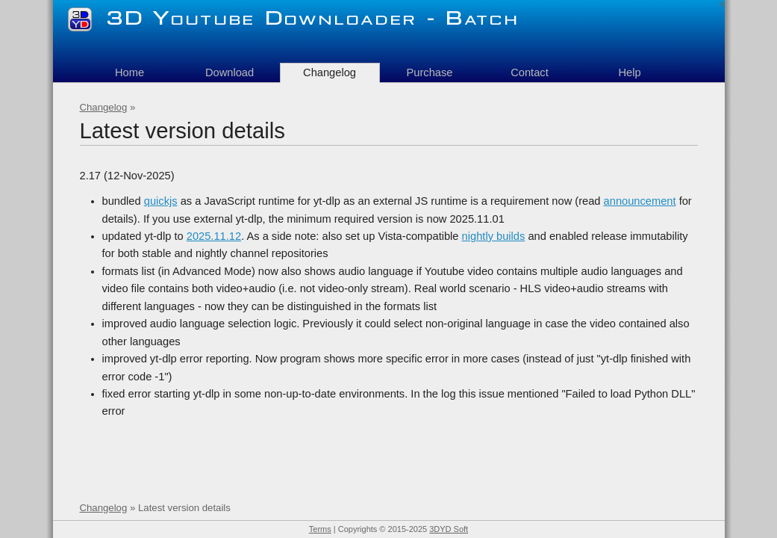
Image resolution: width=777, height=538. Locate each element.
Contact (530, 72)
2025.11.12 (214, 236)
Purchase (430, 72)
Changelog (104, 107)
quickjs (161, 201)
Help (629, 72)
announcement (640, 201)
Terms (320, 529)
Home (129, 72)
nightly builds (493, 236)
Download (229, 72)
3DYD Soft (448, 529)
